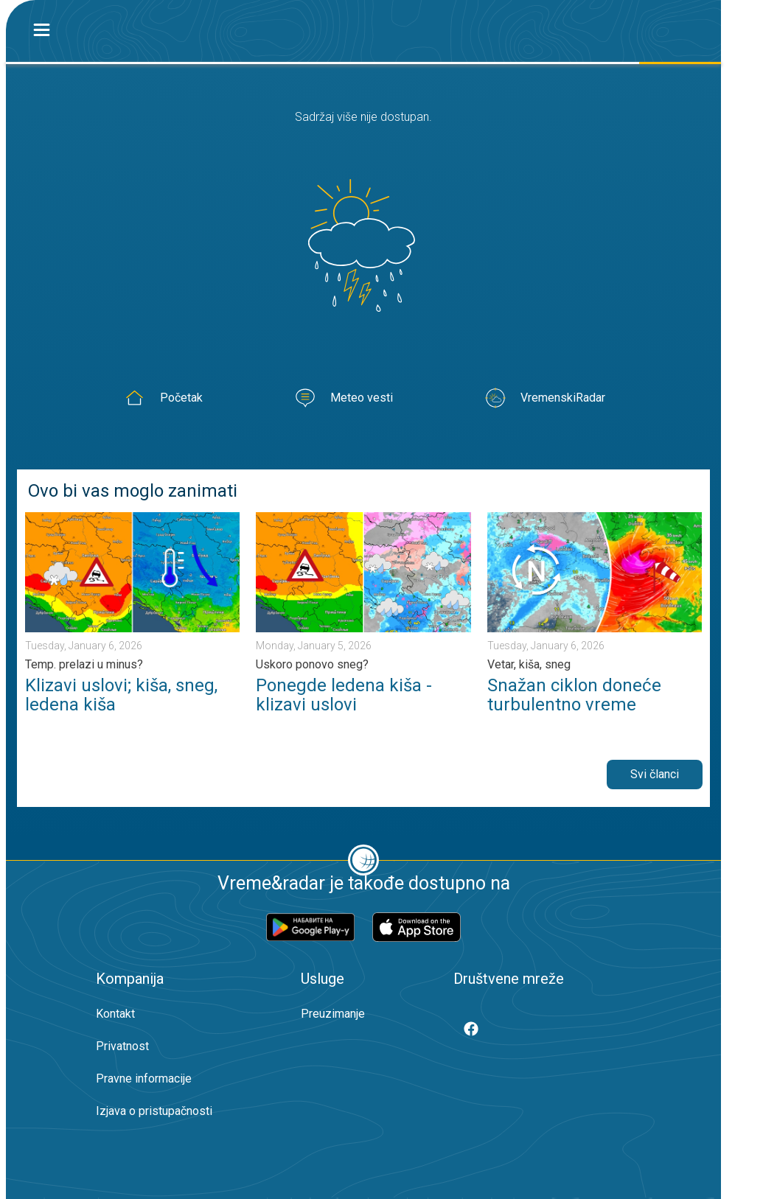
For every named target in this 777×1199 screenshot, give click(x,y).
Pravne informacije (144, 1079)
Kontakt (115, 1014)
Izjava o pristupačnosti (154, 1111)
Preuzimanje (333, 1014)
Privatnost (122, 1046)
